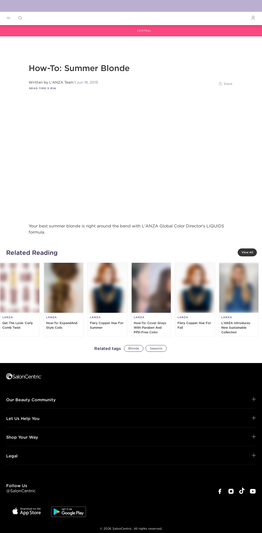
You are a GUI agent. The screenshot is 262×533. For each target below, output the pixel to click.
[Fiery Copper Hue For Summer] (107, 300)
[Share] (226, 84)
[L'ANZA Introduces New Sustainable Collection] (238, 300)
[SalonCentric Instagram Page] (231, 491)
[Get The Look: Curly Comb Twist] (19, 300)
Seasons (156, 348)
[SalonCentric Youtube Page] (253, 491)
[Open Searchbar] (20, 18)
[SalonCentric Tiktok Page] (242, 491)
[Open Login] (253, 18)
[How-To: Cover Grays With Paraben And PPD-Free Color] (151, 300)
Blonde (133, 348)
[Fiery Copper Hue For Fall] (195, 300)
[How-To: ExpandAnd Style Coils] (63, 300)
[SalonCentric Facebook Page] (220, 491)
